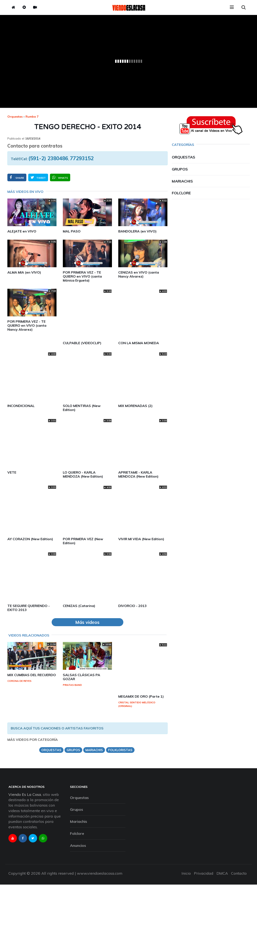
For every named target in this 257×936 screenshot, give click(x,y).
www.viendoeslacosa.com (99, 873)
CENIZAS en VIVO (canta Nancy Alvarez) (138, 274)
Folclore (181, 193)
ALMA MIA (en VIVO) (24, 272)
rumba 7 (32, 116)
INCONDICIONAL (21, 406)
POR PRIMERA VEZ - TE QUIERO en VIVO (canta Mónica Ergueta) (82, 276)
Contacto (239, 873)
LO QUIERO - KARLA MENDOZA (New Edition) (83, 474)
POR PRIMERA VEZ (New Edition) (83, 541)
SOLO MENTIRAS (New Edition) (82, 408)
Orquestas (15, 116)
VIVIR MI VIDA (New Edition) (141, 539)
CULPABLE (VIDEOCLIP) (82, 343)
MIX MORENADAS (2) (135, 406)
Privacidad (203, 873)
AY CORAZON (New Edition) (30, 539)
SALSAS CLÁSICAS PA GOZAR (81, 677)
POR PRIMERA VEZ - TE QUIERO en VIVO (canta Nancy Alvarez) (26, 325)
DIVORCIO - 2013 (132, 606)
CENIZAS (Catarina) (79, 606)
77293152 (82, 158)
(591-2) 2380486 (48, 158)
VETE (11, 472)
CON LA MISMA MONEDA (138, 343)
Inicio (186, 873)
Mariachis (182, 181)
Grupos (180, 169)
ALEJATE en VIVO (21, 231)
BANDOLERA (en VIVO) (137, 231)
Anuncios (78, 845)
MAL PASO (72, 231)
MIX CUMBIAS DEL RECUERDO (31, 675)
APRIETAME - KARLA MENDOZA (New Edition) (138, 474)
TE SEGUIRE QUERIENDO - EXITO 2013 (28, 608)
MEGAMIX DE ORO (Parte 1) (141, 696)
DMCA (222, 873)
